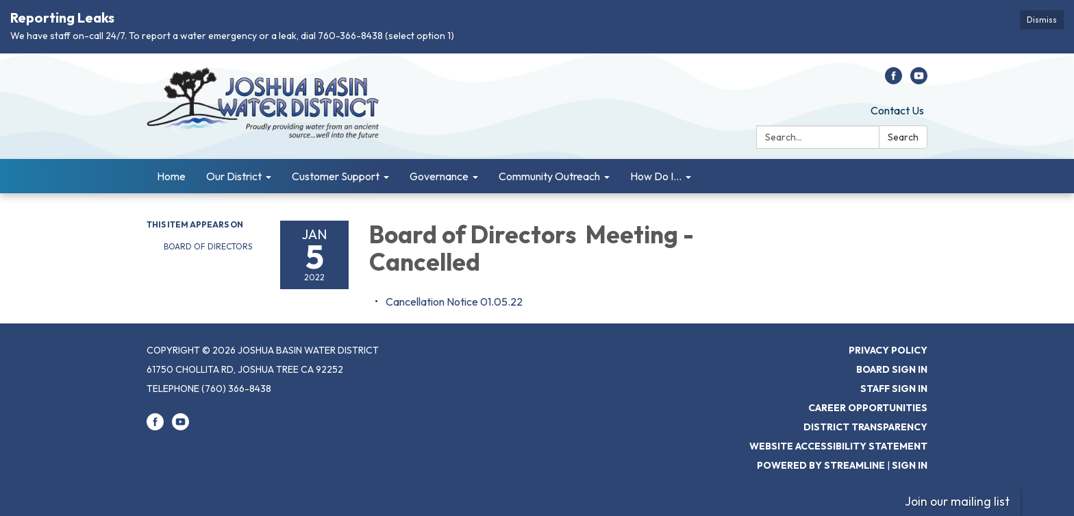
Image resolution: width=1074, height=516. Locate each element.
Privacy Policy (888, 350)
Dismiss (1042, 19)
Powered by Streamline (821, 465)
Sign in (909, 465)
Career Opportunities (867, 408)
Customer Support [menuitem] (335, 176)
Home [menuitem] (171, 176)
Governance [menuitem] (439, 176)
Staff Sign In (893, 388)
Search (903, 137)
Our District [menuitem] (234, 176)
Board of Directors (209, 246)
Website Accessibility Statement (838, 446)
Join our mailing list (957, 501)
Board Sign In (891, 369)
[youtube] (918, 80)
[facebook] (893, 80)
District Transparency (865, 427)
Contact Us (897, 110)
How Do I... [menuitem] (656, 176)
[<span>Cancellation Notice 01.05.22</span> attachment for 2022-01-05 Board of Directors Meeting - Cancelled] (454, 301)
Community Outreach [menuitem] (549, 176)
